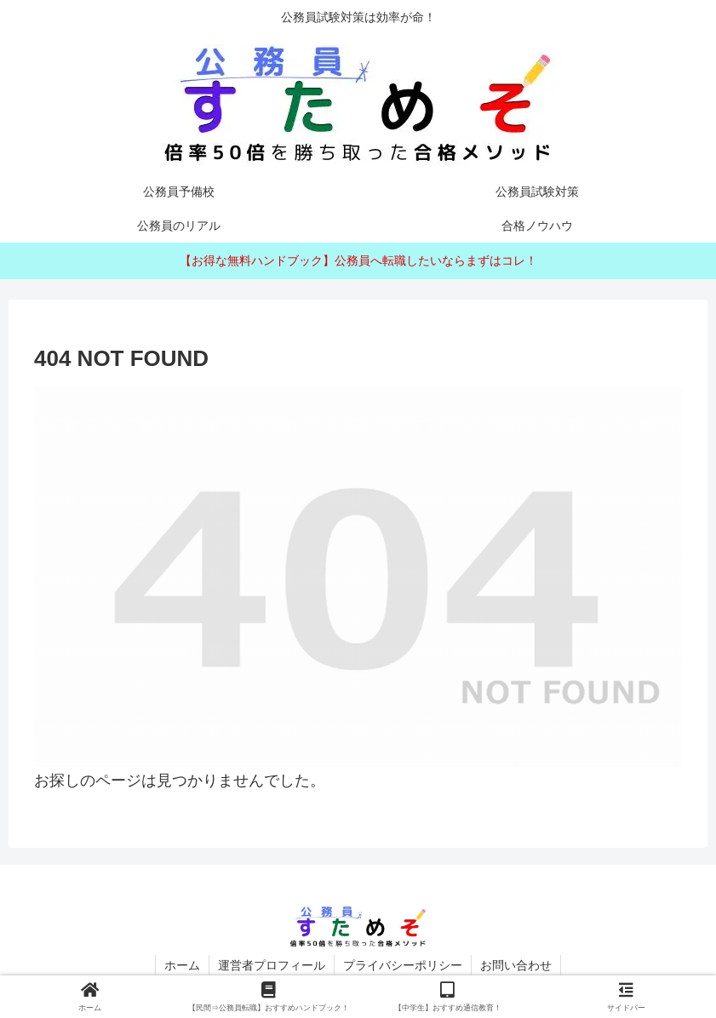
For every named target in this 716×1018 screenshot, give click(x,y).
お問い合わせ (516, 965)
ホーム (182, 965)
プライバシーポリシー (402, 965)
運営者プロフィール (271, 965)
